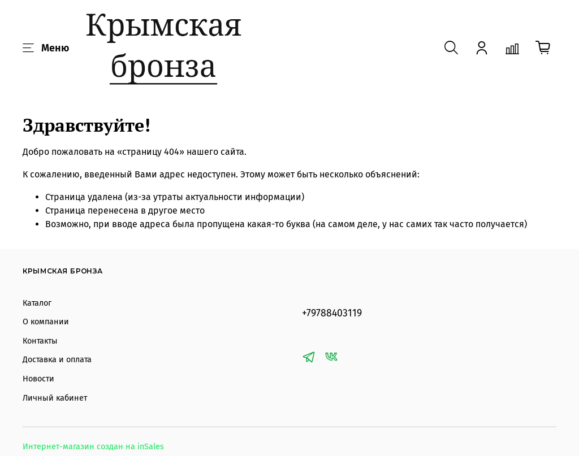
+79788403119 (332, 313)
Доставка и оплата (57, 359)
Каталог (37, 303)
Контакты (40, 341)
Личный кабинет (55, 398)
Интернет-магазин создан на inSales (93, 446)
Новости (38, 379)
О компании (46, 322)
